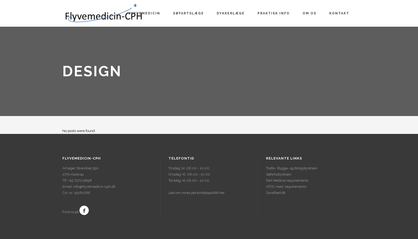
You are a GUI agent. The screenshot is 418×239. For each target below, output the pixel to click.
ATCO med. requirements (286, 187)
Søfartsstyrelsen (278, 174)
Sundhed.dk (276, 193)
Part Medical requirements (287, 180)
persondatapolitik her (208, 193)
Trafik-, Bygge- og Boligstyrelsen (291, 168)
